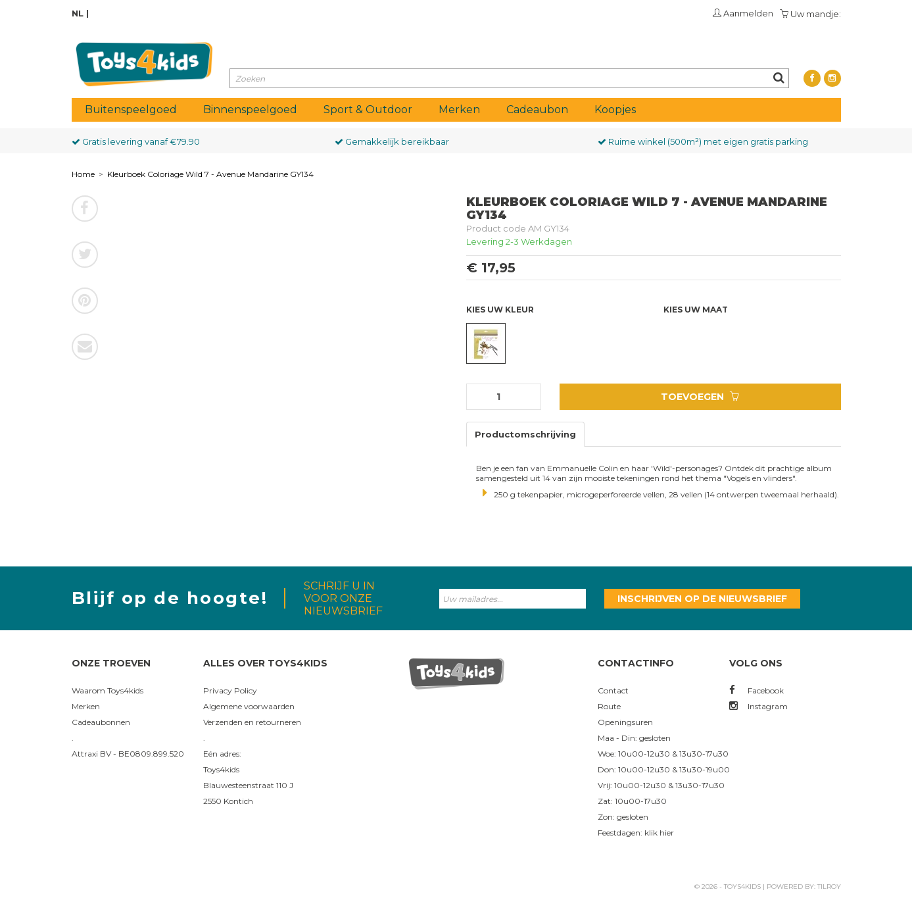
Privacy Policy (230, 690)
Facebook (756, 690)
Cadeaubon (537, 109)
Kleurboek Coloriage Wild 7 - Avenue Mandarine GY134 (210, 174)
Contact (613, 690)
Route (609, 706)
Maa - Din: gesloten (634, 738)
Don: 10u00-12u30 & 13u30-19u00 (664, 769)
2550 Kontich (228, 801)
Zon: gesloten (623, 817)
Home (83, 174)
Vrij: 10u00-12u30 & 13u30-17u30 (661, 785)
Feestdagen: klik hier (636, 833)
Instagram (758, 706)
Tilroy (829, 886)
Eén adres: (222, 754)
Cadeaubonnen (101, 722)
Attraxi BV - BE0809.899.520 (128, 754)
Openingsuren (625, 722)
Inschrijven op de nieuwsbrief (702, 599)
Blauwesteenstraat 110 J (248, 785)
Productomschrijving (525, 434)
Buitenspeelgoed (131, 109)
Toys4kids (221, 769)
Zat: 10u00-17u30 (632, 801)
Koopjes (615, 109)
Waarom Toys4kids (107, 690)
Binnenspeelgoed (250, 109)
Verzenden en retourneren (252, 722)
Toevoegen (700, 397)
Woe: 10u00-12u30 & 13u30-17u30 (663, 754)
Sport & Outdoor (368, 109)
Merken (459, 109)
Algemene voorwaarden (249, 706)
